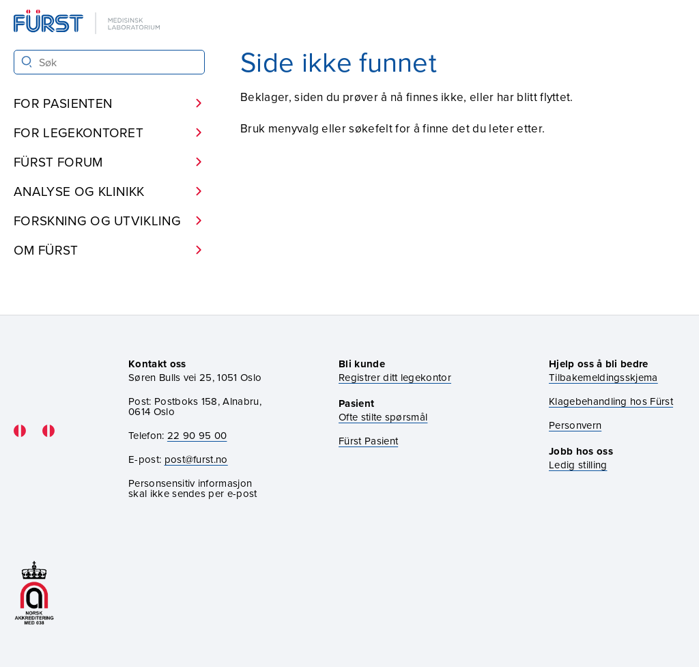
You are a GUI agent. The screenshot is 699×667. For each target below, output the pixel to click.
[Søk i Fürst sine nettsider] (109, 62)
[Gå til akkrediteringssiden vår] (34, 593)
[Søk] (27, 62)
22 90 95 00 (197, 435)
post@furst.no (196, 459)
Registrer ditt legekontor (395, 377)
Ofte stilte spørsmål (383, 417)
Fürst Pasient (368, 441)
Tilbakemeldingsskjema (603, 377)
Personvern (575, 425)
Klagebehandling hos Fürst (611, 401)
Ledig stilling (578, 464)
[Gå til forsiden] (88, 23)
